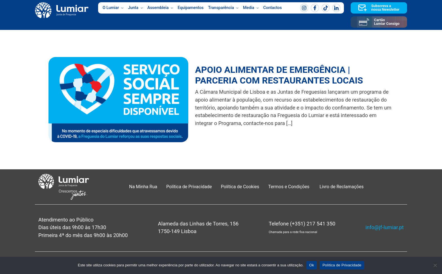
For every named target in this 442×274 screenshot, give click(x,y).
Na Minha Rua (143, 186)
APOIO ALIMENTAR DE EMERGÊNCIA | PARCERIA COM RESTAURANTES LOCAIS (279, 75)
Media (251, 8)
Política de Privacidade (189, 186)
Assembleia (160, 8)
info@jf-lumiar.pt (385, 227)
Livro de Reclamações (342, 186)
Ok (311, 265)
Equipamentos (191, 7)
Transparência (223, 8)
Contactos (272, 7)
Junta (135, 8)
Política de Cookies (240, 186)
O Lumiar (113, 8)
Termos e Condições (289, 186)
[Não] (435, 265)
